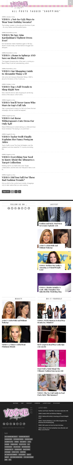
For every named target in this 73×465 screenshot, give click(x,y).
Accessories (22, 454)
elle (29, 444)
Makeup (7, 457)
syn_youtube (17, 447)
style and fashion (28, 457)
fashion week (18, 449)
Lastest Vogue (46, 403)
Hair (6, 459)
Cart (22, 403)
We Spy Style (22, 444)
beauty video (26, 449)
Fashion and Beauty (24, 436)
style (29, 442)
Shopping (22, 452)
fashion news (8, 447)
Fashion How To (9, 449)
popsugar (7, 452)
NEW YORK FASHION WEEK (16, 457)
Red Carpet (23, 442)
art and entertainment (11, 454)
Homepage (37, 403)
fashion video (8, 439)
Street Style (15, 452)
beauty (29, 454)
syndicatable (14, 444)
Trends (16, 442)
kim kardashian (26, 447)
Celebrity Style (9, 442)
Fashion (7, 444)
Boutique (15, 403)
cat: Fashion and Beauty (11, 436)
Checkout (29, 403)
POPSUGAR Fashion (18, 439)
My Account (56, 403)
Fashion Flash (28, 439)
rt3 (10, 459)
